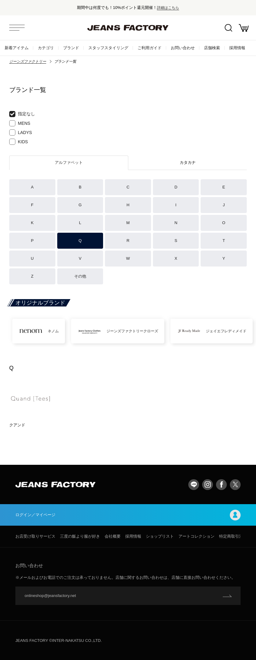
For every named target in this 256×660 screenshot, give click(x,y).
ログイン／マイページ (128, 515)
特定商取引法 (231, 536)
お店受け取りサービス (35, 536)
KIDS (18, 142)
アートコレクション (196, 536)
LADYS (20, 132)
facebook (221, 484)
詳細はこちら (168, 8)
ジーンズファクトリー (27, 61)
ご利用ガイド (150, 47)
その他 (80, 276)
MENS (19, 123)
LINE (193, 484)
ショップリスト (160, 536)
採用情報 (237, 47)
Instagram (207, 484)
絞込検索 (228, 28)
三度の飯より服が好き (80, 536)
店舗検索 (212, 47)
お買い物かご (244, 28)
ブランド (71, 47)
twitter (235, 484)
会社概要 (113, 536)
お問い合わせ (183, 47)
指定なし (22, 114)
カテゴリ (46, 47)
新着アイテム (17, 47)
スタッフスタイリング (108, 47)
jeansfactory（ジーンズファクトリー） (128, 28)
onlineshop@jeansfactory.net (50, 595)
